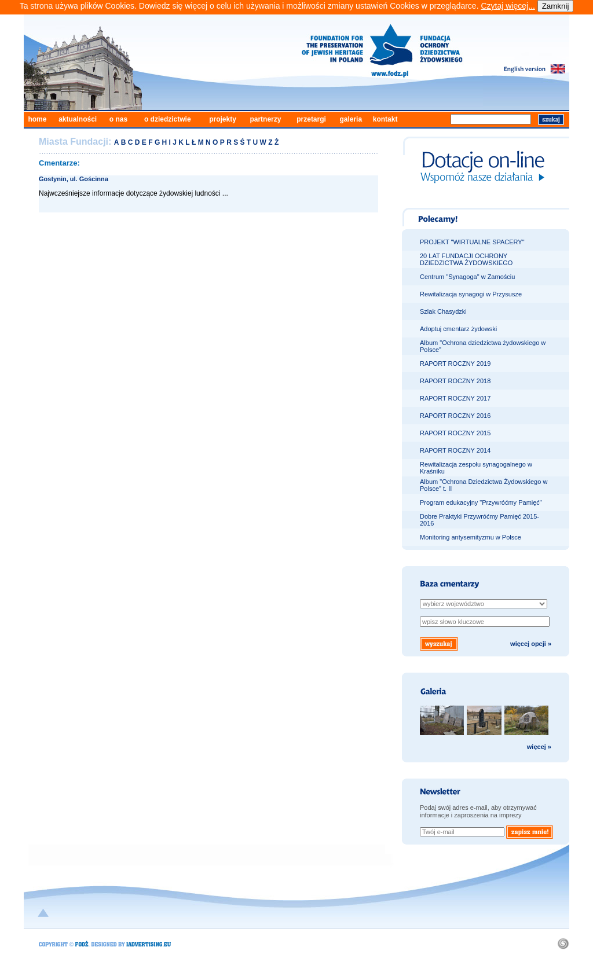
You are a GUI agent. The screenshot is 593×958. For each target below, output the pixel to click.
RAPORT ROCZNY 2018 (455, 380)
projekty (222, 119)
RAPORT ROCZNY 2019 (455, 363)
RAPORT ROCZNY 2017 (455, 398)
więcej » (539, 746)
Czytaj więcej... (508, 5)
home (37, 119)
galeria (350, 119)
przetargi (311, 119)
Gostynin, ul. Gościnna (73, 178)
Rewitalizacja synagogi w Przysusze (471, 294)
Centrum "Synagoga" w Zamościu (467, 276)
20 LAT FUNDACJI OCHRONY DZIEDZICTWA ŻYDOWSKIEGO (466, 259)
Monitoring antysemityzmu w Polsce (470, 537)
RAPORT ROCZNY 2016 (455, 415)
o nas (118, 119)
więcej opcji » (530, 643)
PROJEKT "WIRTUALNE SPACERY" (472, 241)
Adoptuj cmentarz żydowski (458, 328)
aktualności (77, 119)
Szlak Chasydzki (443, 311)
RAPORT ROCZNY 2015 (455, 433)
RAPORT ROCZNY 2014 (455, 450)
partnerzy (265, 119)
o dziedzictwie (167, 119)
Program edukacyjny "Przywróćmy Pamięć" (481, 502)
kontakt (385, 119)
